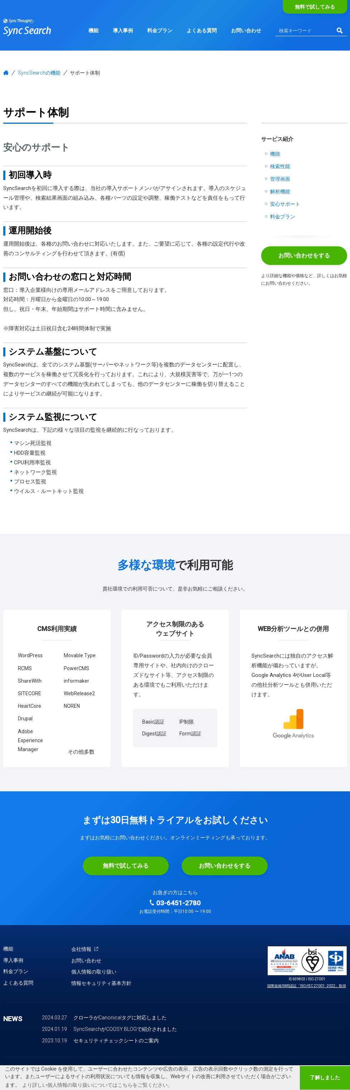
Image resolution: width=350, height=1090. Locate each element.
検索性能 (280, 166)
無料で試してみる (315, 7)
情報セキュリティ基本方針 (101, 983)
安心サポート (285, 204)
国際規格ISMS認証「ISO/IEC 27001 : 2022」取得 (306, 986)
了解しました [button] (325, 1078)
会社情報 (85, 949)
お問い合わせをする (304, 255)
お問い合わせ (246, 30)
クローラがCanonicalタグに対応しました (120, 1017)
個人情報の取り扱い (93, 972)
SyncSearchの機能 (39, 73)
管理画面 (280, 179)
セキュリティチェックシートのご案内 (116, 1040)
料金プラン (159, 30)
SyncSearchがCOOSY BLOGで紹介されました (125, 1029)
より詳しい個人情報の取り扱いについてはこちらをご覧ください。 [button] (97, 1085)
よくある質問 (202, 30)
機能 (93, 30)
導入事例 (123, 30)
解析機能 (280, 191)
